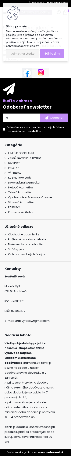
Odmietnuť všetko (22, 54)
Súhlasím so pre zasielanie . (36, 129)
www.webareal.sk (51, 452)
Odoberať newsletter (27, 107)
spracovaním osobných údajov (44, 127)
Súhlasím (52, 53)
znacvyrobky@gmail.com (32, 321)
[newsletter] (54, 118)
